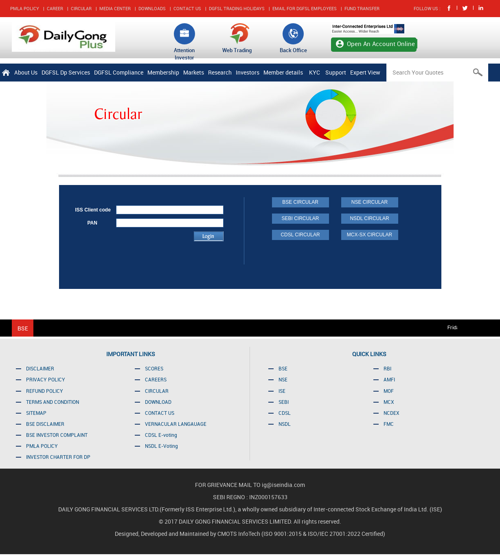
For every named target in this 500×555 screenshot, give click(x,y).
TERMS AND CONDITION (52, 402)
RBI (387, 368)
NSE (283, 379)
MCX (389, 402)
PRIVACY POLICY (45, 379)
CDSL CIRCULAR (300, 235)
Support (335, 72)
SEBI (284, 402)
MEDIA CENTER (115, 8)
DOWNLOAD (158, 402)
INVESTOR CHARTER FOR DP (58, 457)
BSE (283, 368)
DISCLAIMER (40, 368)
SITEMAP (36, 413)
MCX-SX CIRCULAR (369, 235)
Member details (283, 72)
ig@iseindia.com (283, 485)
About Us (25, 72)
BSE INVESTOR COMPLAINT (57, 435)
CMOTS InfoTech (239, 533)
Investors (247, 72)
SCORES (154, 368)
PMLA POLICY (24, 8)
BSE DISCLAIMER (45, 424)
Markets (193, 72)
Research (220, 72)
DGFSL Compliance (118, 72)
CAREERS (156, 379)
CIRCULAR (81, 8)
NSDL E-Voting (161, 446)
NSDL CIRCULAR (369, 218)
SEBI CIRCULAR (300, 218)
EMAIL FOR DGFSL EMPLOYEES (304, 8)
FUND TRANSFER (361, 8)
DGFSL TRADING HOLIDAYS (237, 8)
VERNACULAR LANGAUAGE (175, 424)
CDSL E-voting (161, 435)
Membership (163, 72)
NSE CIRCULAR (369, 202)
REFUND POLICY (44, 391)
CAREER (55, 8)
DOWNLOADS (152, 8)
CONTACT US (187, 8)
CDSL (285, 413)
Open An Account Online (381, 44)
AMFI (389, 379)
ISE (282, 391)
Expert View (365, 72)
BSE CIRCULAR (300, 202)
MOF (389, 391)
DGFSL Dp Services (66, 72)
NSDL (285, 424)
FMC (389, 424)
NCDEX (391, 413)
